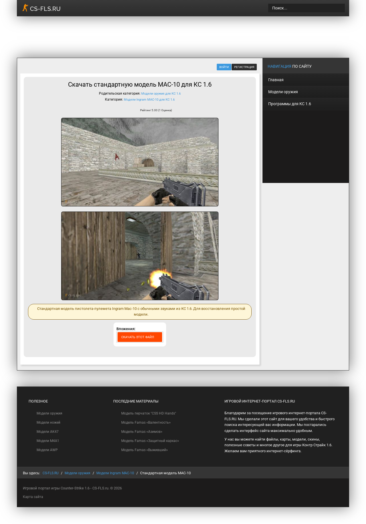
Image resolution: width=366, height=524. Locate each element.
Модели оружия (50, 413)
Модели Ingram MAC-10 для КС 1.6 (149, 99)
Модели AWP (48, 450)
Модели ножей (50, 422)
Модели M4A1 (49, 441)
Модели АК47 (48, 431)
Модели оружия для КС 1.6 (161, 93)
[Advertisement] (245, 36)
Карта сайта (33, 496)
